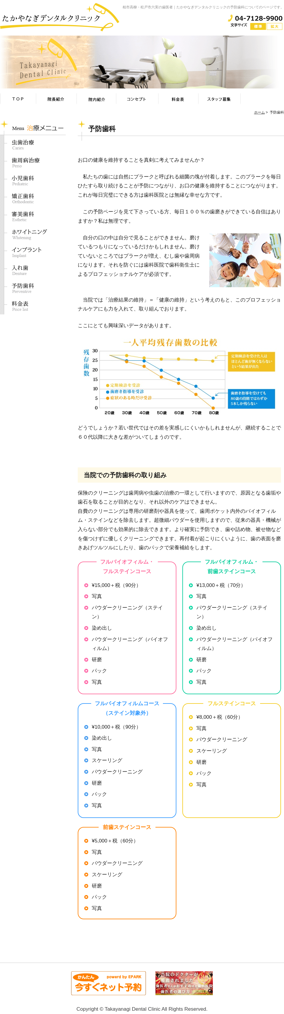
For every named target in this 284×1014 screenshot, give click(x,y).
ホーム (259, 112)
